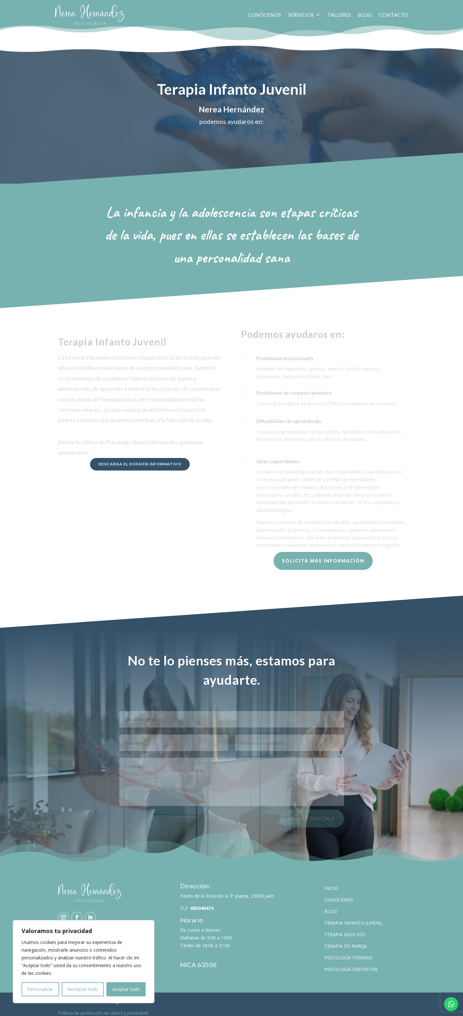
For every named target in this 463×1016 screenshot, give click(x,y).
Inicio (331, 884)
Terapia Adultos (344, 930)
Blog (365, 15)
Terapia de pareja (345, 941)
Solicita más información (323, 556)
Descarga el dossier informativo (139, 459)
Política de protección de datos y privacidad (103, 1008)
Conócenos (264, 15)
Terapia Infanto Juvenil (353, 918)
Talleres (339, 15)
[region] (83, 961)
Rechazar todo (83, 989)
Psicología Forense (348, 953)
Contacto (393, 15)
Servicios (301, 15)
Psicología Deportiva (350, 965)
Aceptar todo (126, 989)
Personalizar (40, 989)
